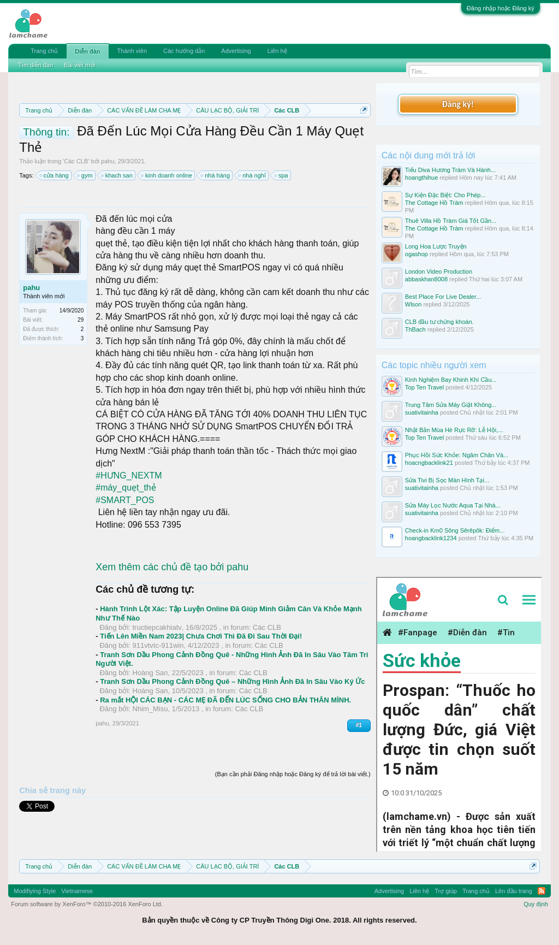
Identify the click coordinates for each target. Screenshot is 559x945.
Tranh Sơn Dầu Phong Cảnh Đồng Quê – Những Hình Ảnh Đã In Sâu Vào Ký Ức (232, 681)
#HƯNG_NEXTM (129, 475)
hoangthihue (421, 177)
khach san (117, 175)
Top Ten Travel (424, 387)
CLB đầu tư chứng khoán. (439, 321)
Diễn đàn (87, 51)
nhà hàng (215, 175)
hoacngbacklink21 (429, 462)
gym (85, 175)
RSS (541, 891)
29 (81, 320)
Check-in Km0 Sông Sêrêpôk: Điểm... (455, 530)
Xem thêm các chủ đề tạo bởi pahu (172, 567)
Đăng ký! (458, 104)
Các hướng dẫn (184, 51)
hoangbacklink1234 (431, 538)
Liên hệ (277, 51)
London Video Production (438, 271)
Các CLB (76, 161)
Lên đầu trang (513, 891)
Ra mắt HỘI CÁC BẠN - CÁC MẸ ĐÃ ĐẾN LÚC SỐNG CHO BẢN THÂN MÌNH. (225, 700)
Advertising (236, 51)
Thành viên (132, 51)
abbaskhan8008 (426, 279)
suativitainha (421, 412)
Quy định (536, 904)
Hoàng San (150, 673)
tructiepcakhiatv (157, 627)
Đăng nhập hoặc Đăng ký (500, 8)
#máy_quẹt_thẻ (126, 487)
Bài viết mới (80, 65)
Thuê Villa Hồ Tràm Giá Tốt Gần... (451, 220)
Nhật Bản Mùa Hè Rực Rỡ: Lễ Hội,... (454, 430)
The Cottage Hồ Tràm (434, 202)
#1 (359, 725)
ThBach (415, 329)
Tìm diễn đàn (35, 65)
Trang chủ (44, 51)
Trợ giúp (446, 891)
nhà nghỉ (252, 175)
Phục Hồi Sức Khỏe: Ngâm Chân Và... (456, 455)
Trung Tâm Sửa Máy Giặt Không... (451, 404)
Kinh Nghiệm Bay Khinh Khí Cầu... (451, 379)
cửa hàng (54, 175)
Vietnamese (77, 891)
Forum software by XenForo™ (87, 904)
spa (281, 175)
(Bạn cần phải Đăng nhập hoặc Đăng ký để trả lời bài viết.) (293, 774)
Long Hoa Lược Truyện (436, 246)
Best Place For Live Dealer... (443, 296)
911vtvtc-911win (158, 645)
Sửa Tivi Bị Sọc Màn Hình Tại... (447, 480)
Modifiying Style (35, 891)
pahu (107, 161)
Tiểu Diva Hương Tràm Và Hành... (450, 170)
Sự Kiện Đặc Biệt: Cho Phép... (445, 195)
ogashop (416, 254)
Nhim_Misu (150, 709)
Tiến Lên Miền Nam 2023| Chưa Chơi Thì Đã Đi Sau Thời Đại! (201, 636)
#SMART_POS (125, 500)
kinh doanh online (167, 175)
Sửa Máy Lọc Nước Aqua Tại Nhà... (453, 505)
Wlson (413, 304)
